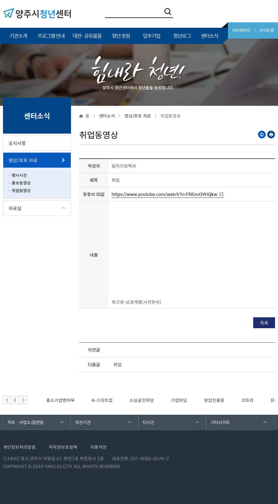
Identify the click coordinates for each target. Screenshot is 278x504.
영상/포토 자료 (137, 115)
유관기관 (103, 422)
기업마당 (179, 400)
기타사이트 (239, 422)
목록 (264, 322)
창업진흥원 (214, 400)
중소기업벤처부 (60, 400)
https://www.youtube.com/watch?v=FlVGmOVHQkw (164, 194)
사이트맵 (266, 30)
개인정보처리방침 (19, 447)
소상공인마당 (141, 400)
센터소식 (107, 115)
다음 (23, 400)
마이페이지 (241, 30)
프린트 (271, 135)
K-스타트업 (102, 400)
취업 (117, 364)
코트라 (247, 400)
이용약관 (98, 447)
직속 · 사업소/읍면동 (35, 422)
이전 (7, 400)
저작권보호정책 (63, 447)
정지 (15, 400)
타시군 (171, 422)
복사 (262, 135)
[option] (60, 400)
